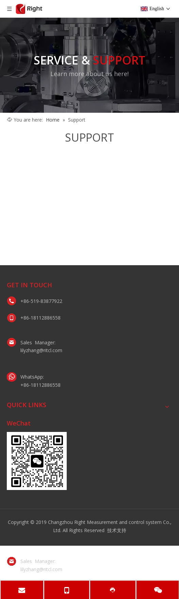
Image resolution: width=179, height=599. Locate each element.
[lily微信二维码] (37, 461)
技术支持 (116, 530)
